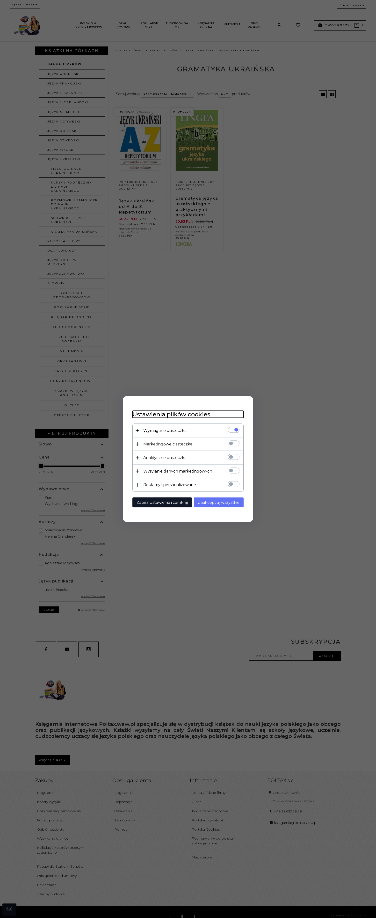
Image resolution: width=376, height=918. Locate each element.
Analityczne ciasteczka (165, 457)
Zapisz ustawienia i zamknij (162, 502)
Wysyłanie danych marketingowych (177, 471)
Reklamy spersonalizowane (169, 484)
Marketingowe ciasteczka (167, 444)
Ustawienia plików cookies (171, 414)
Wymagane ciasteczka (165, 430)
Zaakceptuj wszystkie (218, 502)
